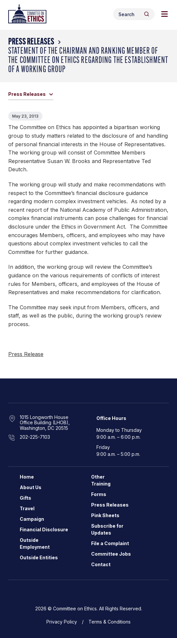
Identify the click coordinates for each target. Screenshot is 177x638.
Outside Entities (39, 557)
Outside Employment (35, 543)
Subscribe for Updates (107, 529)
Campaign (32, 519)
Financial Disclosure (44, 529)
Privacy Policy (61, 621)
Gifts (25, 498)
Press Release (25, 354)
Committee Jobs (111, 554)
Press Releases (31, 42)
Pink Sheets (105, 515)
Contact (101, 564)
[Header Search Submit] (146, 14)
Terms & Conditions (109, 621)
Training (101, 483)
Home (27, 477)
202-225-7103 (35, 437)
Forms (98, 494)
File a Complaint (110, 543)
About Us (30, 487)
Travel (27, 508)
